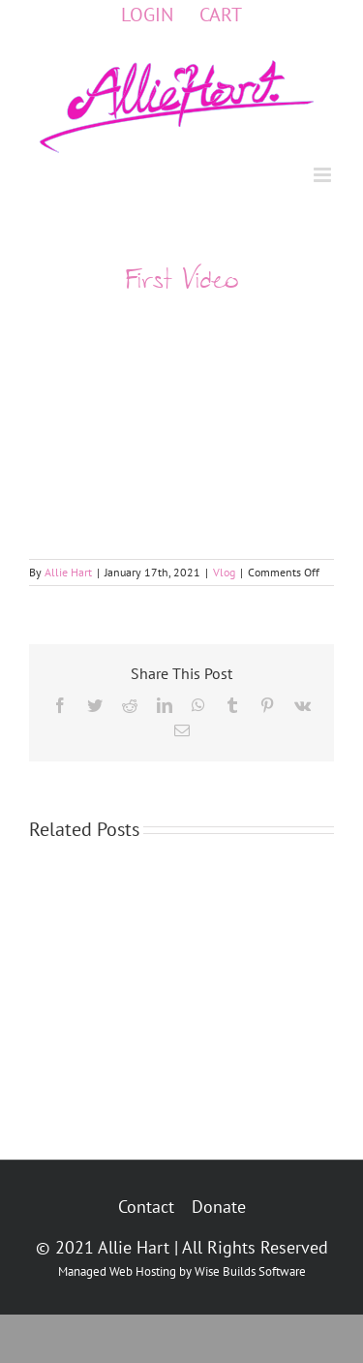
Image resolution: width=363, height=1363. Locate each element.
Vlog (224, 572)
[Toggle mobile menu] (324, 175)
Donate (219, 1206)
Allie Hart (68, 572)
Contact (146, 1206)
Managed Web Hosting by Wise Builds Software (182, 1271)
